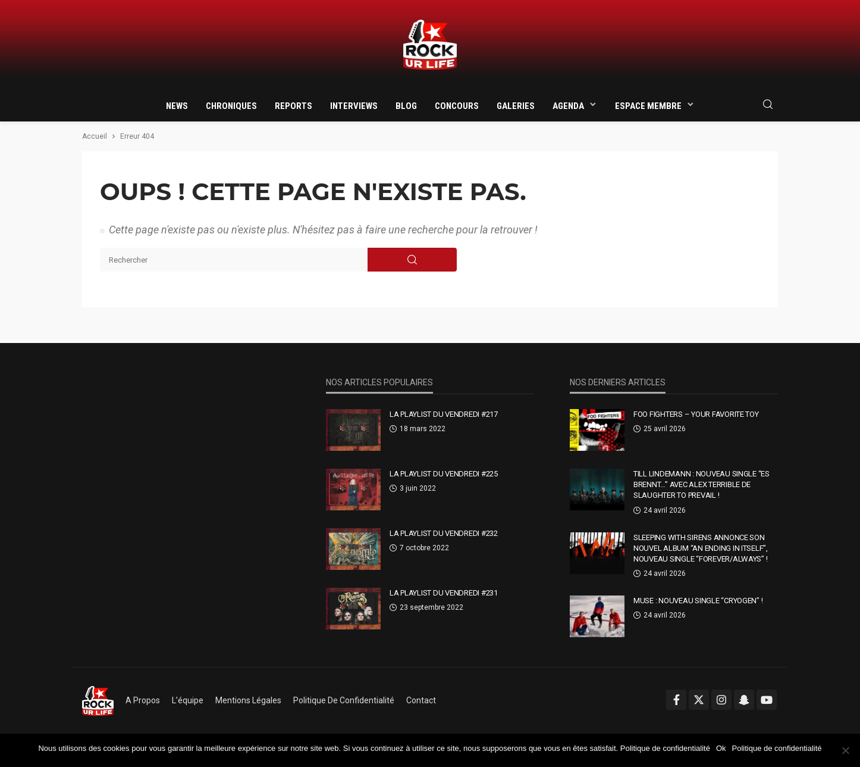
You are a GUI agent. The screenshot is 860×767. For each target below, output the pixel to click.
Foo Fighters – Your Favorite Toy (696, 414)
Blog (406, 106)
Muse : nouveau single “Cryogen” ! (697, 600)
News (177, 106)
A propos (142, 700)
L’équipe (187, 700)
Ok (721, 748)
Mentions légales (248, 700)
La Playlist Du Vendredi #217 (444, 414)
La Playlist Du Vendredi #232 (444, 533)
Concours (457, 106)
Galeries (516, 106)
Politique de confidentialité (343, 700)
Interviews (354, 106)
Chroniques (231, 106)
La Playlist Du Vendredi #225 (444, 473)
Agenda (568, 106)
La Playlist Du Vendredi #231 (444, 592)
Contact (421, 700)
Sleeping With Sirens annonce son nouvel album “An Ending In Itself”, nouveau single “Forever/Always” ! (700, 548)
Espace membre (648, 106)
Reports (293, 106)
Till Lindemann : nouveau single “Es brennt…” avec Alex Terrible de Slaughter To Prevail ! (701, 484)
